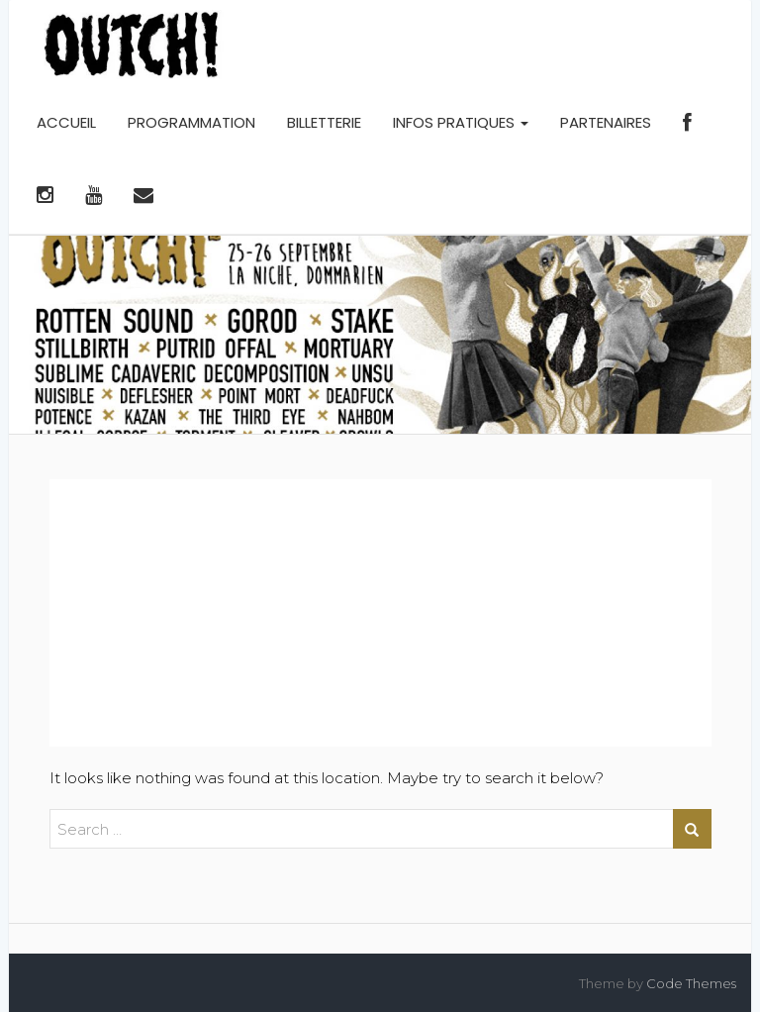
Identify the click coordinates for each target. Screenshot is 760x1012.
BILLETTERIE (324, 122)
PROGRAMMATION (191, 122)
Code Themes (691, 983)
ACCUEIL (66, 122)
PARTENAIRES (605, 122)
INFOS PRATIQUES (460, 122)
